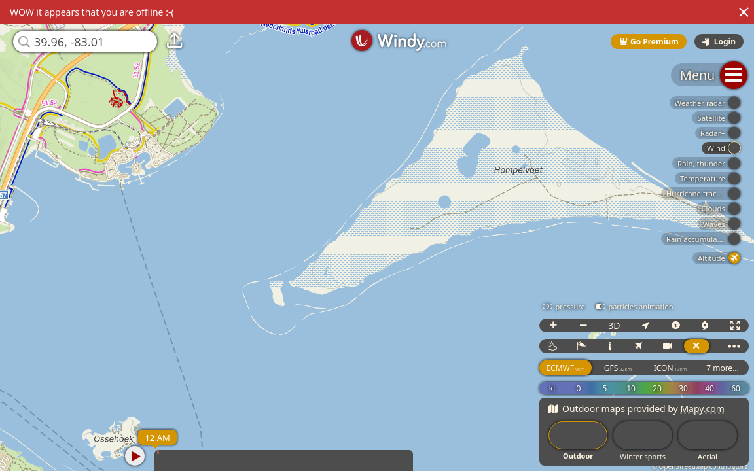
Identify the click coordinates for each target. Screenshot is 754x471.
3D (614, 325)
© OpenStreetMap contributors (699, 466)
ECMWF (565, 368)
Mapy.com (702, 408)
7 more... (722, 368)
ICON (670, 368)
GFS (618, 368)
